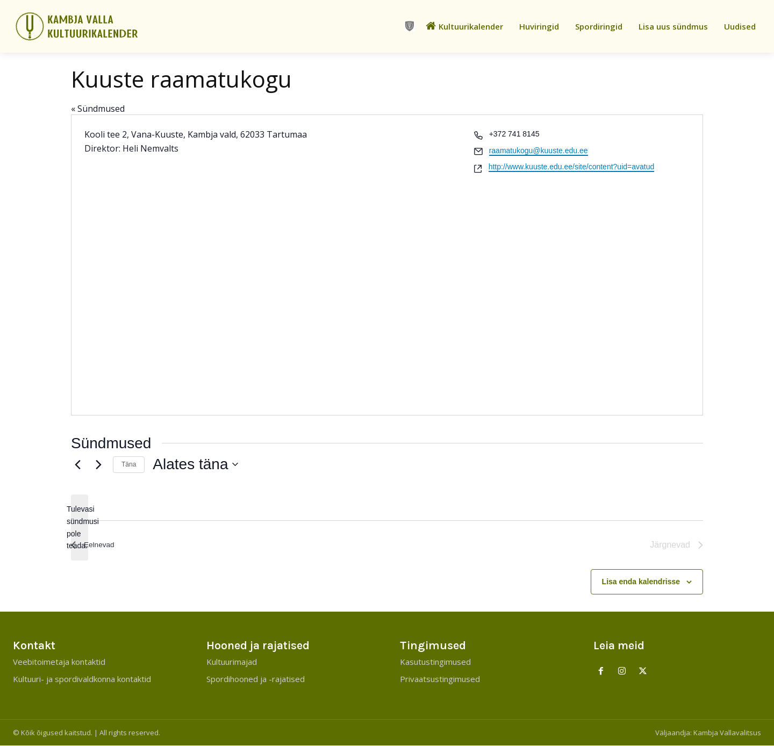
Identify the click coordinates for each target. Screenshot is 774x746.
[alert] (79, 527)
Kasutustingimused (435, 662)
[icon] (409, 26)
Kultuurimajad (231, 662)
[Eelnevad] (77, 464)
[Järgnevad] (98, 464)
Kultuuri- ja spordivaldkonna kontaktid (82, 679)
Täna (128, 464)
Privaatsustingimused (440, 679)
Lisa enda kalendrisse (641, 581)
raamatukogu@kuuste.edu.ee (538, 150)
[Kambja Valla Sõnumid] (97, 26)
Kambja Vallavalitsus (727, 733)
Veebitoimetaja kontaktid (59, 662)
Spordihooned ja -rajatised (255, 679)
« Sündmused (98, 108)
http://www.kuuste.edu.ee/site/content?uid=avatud (572, 166)
